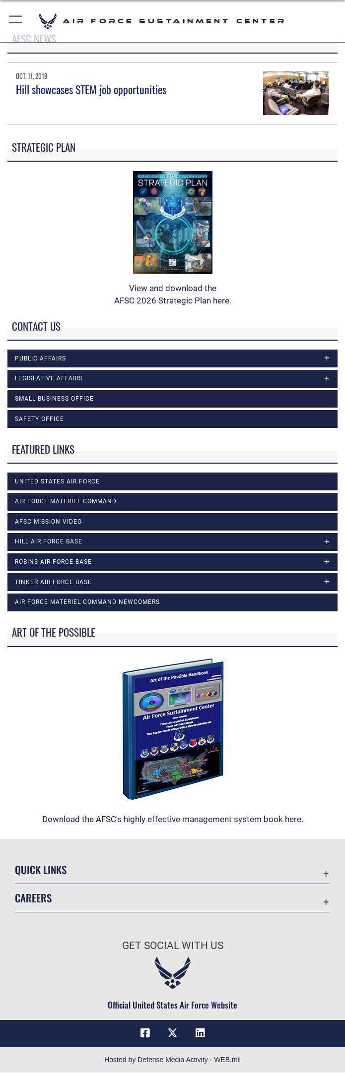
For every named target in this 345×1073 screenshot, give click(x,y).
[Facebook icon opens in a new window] (145, 1033)
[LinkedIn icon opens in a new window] (200, 1033)
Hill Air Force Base (48, 541)
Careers (33, 898)
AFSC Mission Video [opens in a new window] (48, 521)
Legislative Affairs (49, 378)
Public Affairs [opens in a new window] (40, 358)
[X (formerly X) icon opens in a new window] (172, 1033)
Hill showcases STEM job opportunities (91, 89)
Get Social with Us (172, 946)
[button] (16, 21)
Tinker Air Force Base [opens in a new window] (53, 582)
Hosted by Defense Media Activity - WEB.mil (172, 1060)
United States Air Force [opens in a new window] (57, 481)
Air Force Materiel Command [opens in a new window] (66, 501)
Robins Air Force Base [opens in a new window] (53, 561)
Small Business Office (54, 398)
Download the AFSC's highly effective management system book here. (172, 819)
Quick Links (41, 869)
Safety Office (39, 419)
